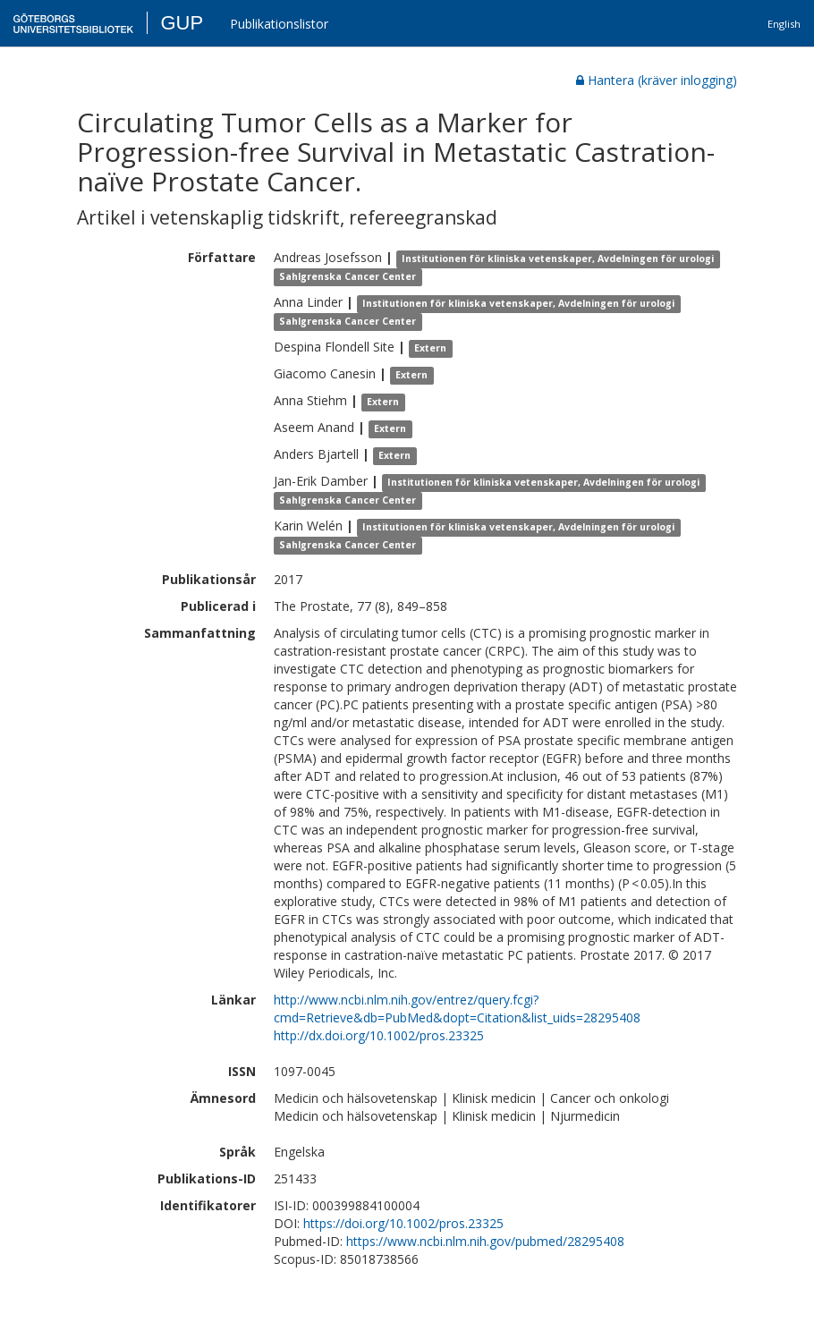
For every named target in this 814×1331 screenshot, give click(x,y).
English (784, 23)
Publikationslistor (279, 23)
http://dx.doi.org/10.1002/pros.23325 (379, 1035)
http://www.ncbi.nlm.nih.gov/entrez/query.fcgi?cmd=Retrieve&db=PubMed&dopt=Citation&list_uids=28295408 (457, 1008)
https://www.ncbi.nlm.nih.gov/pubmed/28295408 (485, 1241)
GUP (181, 23)
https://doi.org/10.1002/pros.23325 (403, 1223)
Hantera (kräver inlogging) (656, 80)
